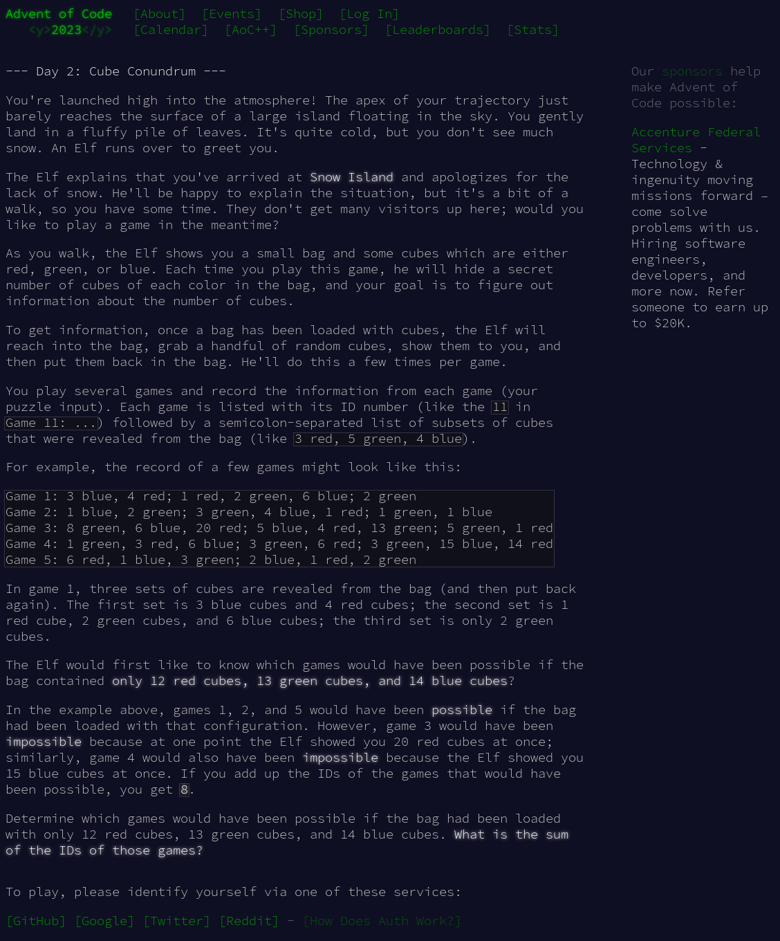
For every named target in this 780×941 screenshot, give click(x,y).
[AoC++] (250, 29)
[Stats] (532, 29)
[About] (159, 13)
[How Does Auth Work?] (382, 921)
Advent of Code (59, 13)
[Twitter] (176, 921)
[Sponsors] (331, 29)
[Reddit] (249, 921)
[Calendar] (171, 29)
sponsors (692, 71)
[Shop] (301, 13)
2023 (66, 29)
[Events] (231, 13)
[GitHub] (36, 921)
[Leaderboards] (437, 29)
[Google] (104, 921)
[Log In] (369, 13)
